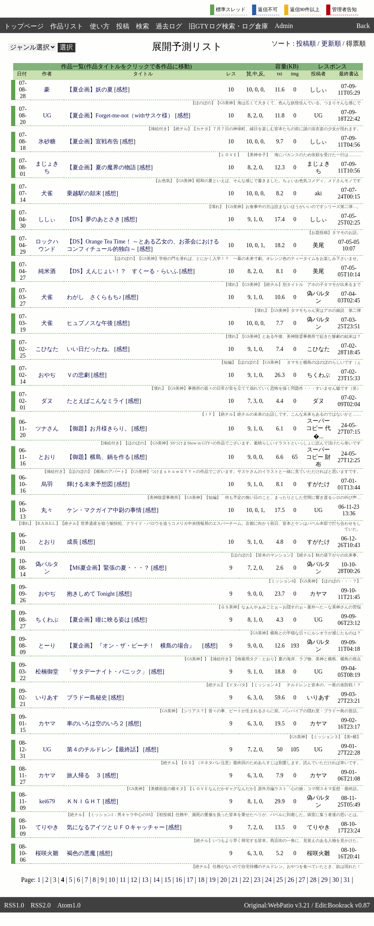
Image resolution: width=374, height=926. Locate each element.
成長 (72, 542)
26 (291, 879)
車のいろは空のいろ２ (95, 723)
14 (156, 879)
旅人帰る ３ (84, 775)
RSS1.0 (14, 905)
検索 (142, 26)
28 (313, 879)
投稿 (122, 26)
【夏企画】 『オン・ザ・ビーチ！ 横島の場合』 (134, 646)
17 (190, 879)
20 (223, 879)
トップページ (24, 26)
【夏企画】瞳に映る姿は (98, 620)
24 (268, 879)
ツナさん (46, 429)
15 (167, 879)
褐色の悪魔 (81, 853)
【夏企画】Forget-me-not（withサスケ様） (120, 115)
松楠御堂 (46, 672)
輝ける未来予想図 (90, 484)
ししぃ (47, 219)
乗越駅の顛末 (84, 193)
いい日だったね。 (90, 349)
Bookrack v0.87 (349, 905)
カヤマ (47, 723)
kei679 (47, 801)
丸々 (47, 510)
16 (178, 879)
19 (212, 879)
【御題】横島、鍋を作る (98, 457)
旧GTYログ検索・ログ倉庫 (228, 26)
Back (363, 25)
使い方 (100, 26)
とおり (47, 457)
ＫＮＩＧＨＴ (84, 801)
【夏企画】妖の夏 (90, 90)
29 (324, 879)
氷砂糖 (47, 141)
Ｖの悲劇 (78, 375)
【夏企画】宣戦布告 (93, 141)
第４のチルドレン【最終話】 (104, 749)
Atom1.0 (68, 905)
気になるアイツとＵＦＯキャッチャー (116, 827)
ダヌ (47, 401)
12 (134, 879)
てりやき (46, 827)
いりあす (46, 697)
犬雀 (47, 193)
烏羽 (47, 484)
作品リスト (66, 26)
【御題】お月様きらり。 (98, 429)
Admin (284, 25)
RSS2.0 (40, 905)
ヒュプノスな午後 (90, 323)
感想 (122, 90)
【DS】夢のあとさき (93, 219)
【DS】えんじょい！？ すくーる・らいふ (122, 271)
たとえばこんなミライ (95, 401)
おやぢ (47, 375)
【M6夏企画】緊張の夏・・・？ (108, 568)
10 (111, 879)
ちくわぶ (46, 620)
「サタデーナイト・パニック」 (107, 672)
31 (347, 879)
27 (302, 879)
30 (335, 879)
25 (279, 879)
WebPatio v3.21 (289, 905)
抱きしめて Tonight (91, 594)
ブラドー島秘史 (87, 697)
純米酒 (47, 271)
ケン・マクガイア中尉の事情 (104, 510)
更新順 (331, 43)
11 (122, 879)
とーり (47, 646)
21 (234, 879)
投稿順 (306, 43)
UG (47, 115)
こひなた (46, 349)
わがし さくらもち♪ (94, 297)
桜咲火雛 (46, 853)
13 (145, 879)
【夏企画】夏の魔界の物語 (101, 167)
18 (201, 879)
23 (257, 879)
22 (246, 879)
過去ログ (169, 26)
